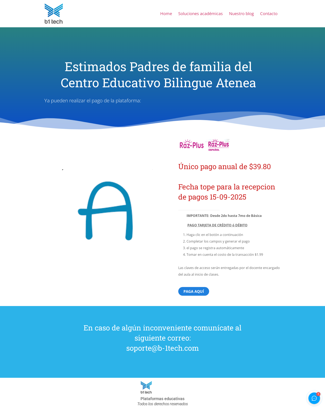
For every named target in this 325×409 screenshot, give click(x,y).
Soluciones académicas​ (200, 13)
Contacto (269, 13)
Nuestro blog (241, 13)
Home (166, 13)
